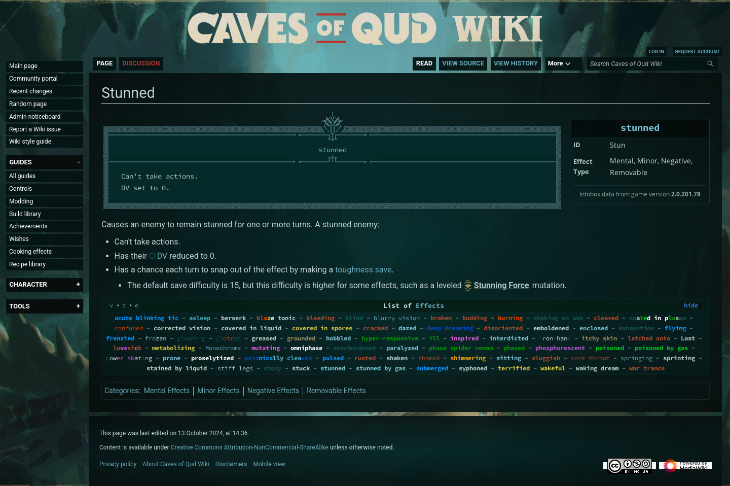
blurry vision (397, 318)
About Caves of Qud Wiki (175, 464)
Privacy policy (117, 464)
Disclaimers (231, 464)
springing (636, 358)
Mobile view (269, 464)
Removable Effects (336, 391)
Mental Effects (167, 391)
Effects (430, 305)
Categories (121, 391)
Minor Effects (218, 391)
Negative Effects (273, 391)
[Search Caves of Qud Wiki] (654, 64)
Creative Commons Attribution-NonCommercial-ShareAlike (249, 447)
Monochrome (223, 348)
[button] (20, 162)
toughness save (363, 269)
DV (162, 256)
